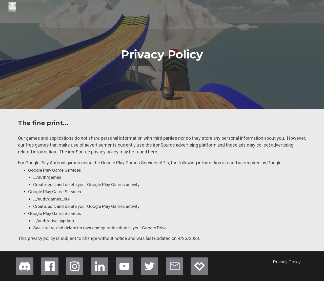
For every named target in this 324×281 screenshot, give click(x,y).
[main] (162, 55)
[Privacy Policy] (287, 261)
